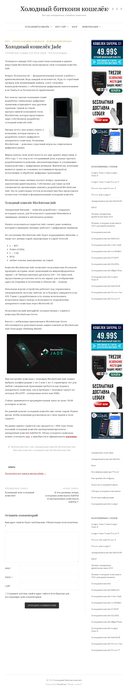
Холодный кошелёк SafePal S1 (105, 286)
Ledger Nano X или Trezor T (105, 182)
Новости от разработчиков (104, 484)
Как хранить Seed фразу (102, 478)
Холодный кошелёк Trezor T (105, 298)
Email (8, 577)
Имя (8, 568)
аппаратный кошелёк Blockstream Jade (55, 446)
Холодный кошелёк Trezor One (106, 292)
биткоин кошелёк (22, 450)
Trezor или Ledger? (101, 194)
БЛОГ (75, 26)
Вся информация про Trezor (105, 472)
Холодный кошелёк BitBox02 (105, 238)
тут (28, 436)
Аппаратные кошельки (102, 452)
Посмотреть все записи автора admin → (25, 473)
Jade (32, 446)
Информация (90, 26)
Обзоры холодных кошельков (28, 41)
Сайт (7, 586)
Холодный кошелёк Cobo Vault (106, 245)
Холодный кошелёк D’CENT (105, 257)
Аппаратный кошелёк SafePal (105, 459)
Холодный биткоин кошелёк (64, 9)
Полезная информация (59, 41)
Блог (7, 41)
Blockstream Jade (20, 446)
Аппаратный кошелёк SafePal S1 (106, 201)
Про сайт (60, 26)
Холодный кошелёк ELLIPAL (105, 264)
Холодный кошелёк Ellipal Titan (106, 270)
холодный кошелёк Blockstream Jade (52, 450)
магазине (71, 436)
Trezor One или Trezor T (103, 188)
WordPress (61, 684)
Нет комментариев (57, 53)
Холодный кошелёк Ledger (104, 504)
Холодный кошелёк (37, 26)
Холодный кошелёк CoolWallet (106, 251)
